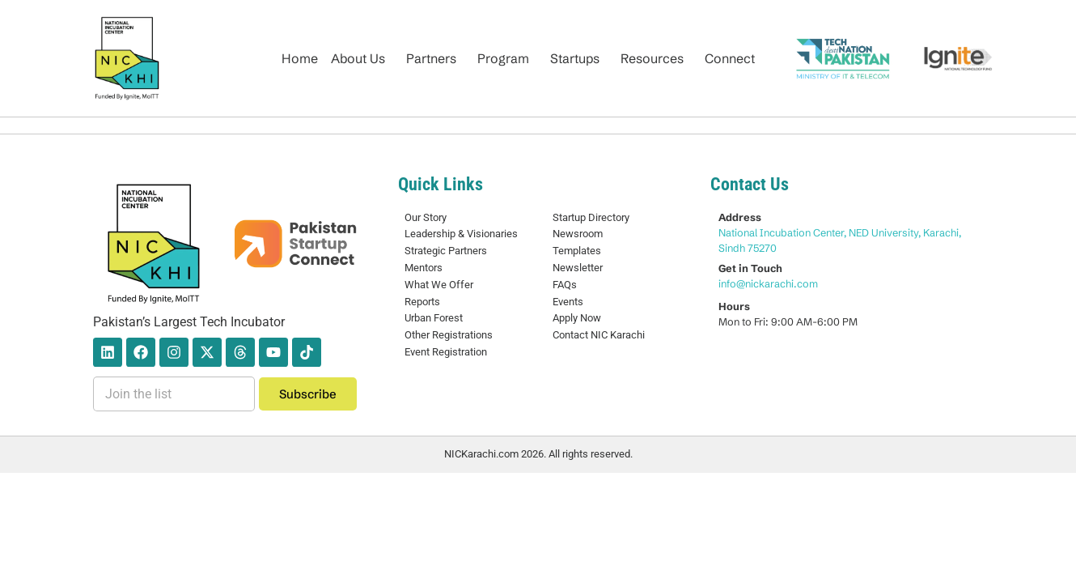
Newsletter (578, 268)
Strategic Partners (446, 251)
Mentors (424, 268)
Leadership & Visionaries (461, 234)
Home (300, 58)
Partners (431, 58)
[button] (362, 58)
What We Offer (439, 285)
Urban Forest (434, 318)
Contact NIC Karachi (599, 335)
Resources (652, 58)
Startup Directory (591, 217)
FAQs (565, 285)
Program (503, 58)
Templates (577, 251)
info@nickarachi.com (768, 283)
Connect (730, 58)
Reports (422, 302)
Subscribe (308, 394)
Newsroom (578, 234)
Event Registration (446, 352)
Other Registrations (449, 335)
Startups (574, 58)
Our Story (426, 217)
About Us (358, 58)
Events (568, 302)
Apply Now (577, 318)
